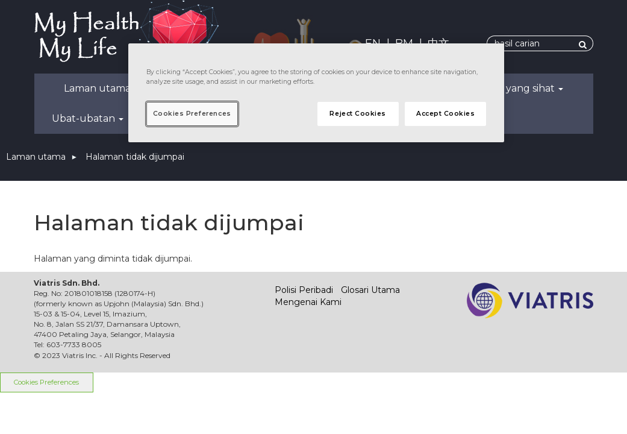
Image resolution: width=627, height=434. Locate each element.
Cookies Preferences (46, 382)
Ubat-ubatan (87, 118)
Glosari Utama (370, 290)
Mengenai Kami (308, 302)
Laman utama (97, 88)
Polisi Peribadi (304, 290)
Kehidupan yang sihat (506, 88)
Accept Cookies (445, 114)
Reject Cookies (357, 114)
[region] (316, 92)
